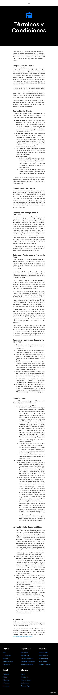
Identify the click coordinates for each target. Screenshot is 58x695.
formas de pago (20, 277)
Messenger (6, 686)
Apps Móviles (43, 661)
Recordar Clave (26, 680)
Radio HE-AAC (43, 653)
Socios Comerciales (27, 664)
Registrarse (24, 677)
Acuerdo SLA (25, 656)
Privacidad (24, 653)
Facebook (6, 674)
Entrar (23, 674)
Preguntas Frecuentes (28, 661)
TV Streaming (43, 659)
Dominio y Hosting (44, 664)
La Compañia (7, 656)
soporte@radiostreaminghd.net (22, 636)
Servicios (5, 659)
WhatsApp (6, 683)
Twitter (5, 677)
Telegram (6, 680)
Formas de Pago (8, 661)
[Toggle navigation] (29, 3)
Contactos (6, 664)
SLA (19, 269)
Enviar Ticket (25, 683)
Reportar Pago (25, 686)
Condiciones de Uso (27, 659)
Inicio (4, 653)
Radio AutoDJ (43, 656)
